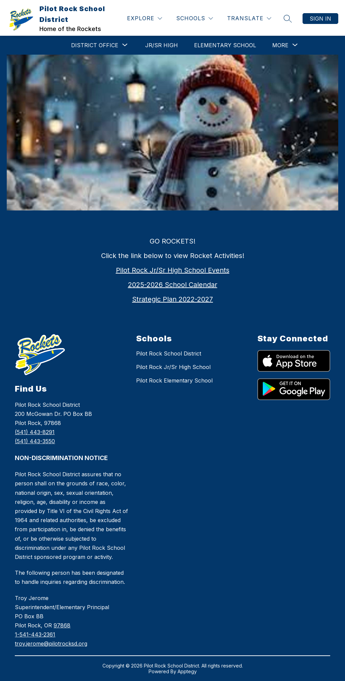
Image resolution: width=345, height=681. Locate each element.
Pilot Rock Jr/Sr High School (173, 367)
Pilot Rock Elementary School (174, 380)
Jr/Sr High (161, 45)
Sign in (320, 18)
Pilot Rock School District (168, 353)
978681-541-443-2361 (51, 634)
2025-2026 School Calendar (172, 285)
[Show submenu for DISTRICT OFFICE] (94, 45)
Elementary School (225, 45)
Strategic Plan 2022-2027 (172, 299)
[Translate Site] (249, 18)
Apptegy (187, 671)
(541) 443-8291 (35, 432)
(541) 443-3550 (35, 441)
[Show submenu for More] (280, 45)
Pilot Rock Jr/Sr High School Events (172, 270)
